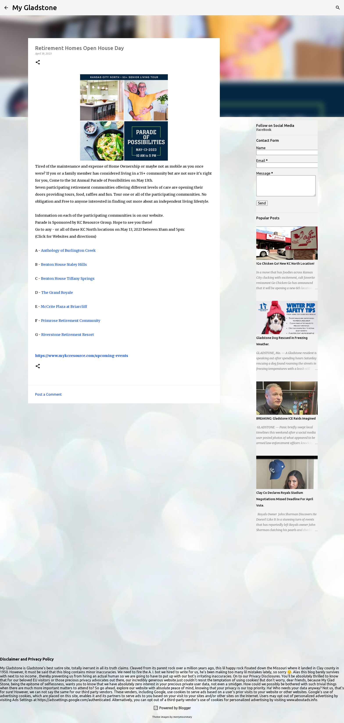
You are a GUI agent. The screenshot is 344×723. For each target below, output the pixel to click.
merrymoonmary (182, 717)
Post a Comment (48, 394)
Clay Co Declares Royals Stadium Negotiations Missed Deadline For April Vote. (284, 499)
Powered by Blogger (172, 708)
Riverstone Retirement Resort (67, 334)
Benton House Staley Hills (64, 264)
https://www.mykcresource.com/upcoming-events (81, 355)
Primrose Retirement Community (70, 320)
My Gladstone (34, 7)
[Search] (337, 7)
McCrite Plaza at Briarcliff (64, 306)
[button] (37, 63)
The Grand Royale (57, 292)
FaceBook (263, 130)
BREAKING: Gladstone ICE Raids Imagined (286, 418)
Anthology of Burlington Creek (68, 250)
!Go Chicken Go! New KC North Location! (285, 263)
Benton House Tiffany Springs (68, 278)
